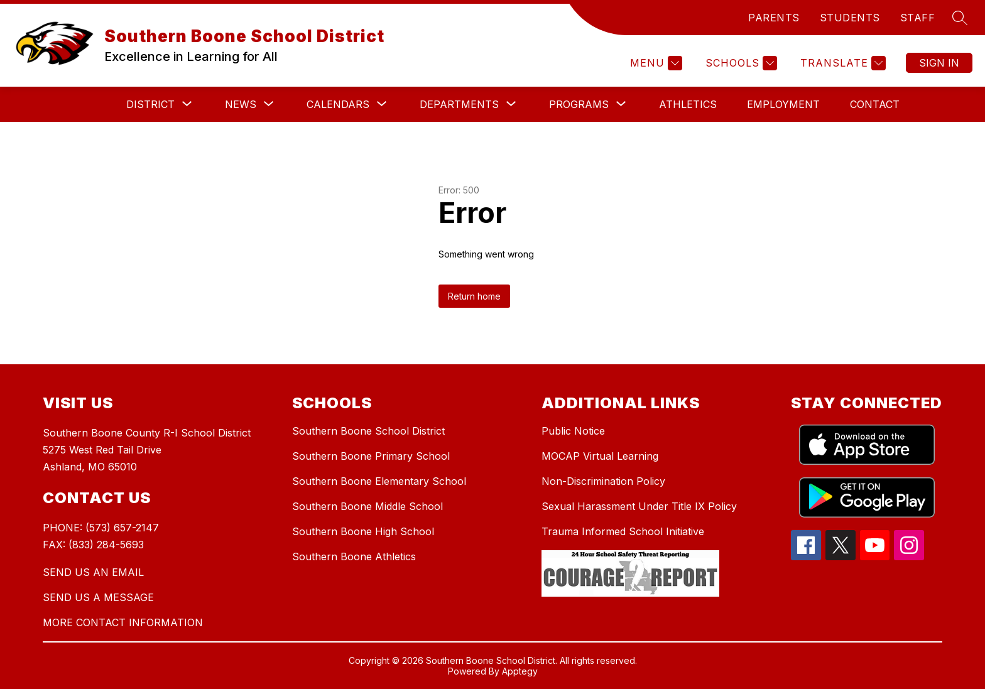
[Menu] (654, 63)
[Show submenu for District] (150, 104)
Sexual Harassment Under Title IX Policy (639, 506)
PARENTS (774, 17)
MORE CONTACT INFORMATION (123, 622)
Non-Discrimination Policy (603, 481)
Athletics (688, 104)
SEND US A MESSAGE (98, 597)
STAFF (917, 17)
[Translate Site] (841, 63)
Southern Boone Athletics (354, 556)
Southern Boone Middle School (367, 506)
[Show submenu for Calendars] (338, 104)
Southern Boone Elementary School (379, 481)
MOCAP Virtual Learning (599, 456)
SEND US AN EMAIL (93, 572)
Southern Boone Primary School (371, 456)
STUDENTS (850, 17)
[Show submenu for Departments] (459, 104)
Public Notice (573, 431)
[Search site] (959, 17)
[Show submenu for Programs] (579, 104)
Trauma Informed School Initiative (622, 531)
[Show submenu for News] (240, 104)
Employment (783, 104)
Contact (875, 104)
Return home (474, 296)
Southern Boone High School (363, 531)
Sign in (939, 63)
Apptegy (520, 671)
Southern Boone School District (368, 431)
